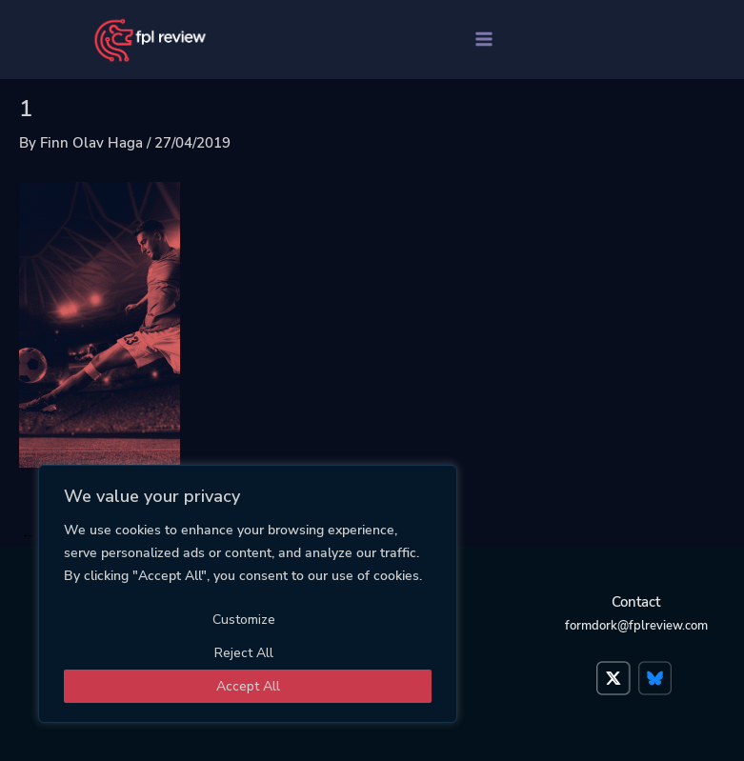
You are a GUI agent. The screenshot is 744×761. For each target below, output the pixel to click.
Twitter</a (615, 668)
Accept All (248, 686)
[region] (247, 594)
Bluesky (657, 668)
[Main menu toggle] (484, 39)
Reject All (243, 653)
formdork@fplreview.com (636, 625)
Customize (243, 620)
